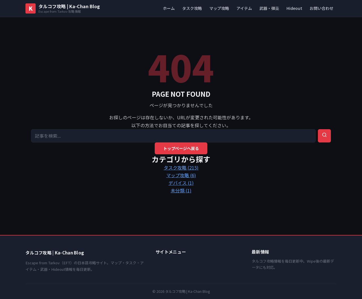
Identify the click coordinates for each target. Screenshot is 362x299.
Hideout (294, 8)
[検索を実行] (324, 135)
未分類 (181, 190)
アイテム (244, 8)
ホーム (169, 8)
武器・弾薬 (269, 8)
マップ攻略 (219, 8)
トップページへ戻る (181, 148)
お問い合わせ (321, 8)
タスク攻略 (192, 8)
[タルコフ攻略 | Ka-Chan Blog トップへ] (62, 8)
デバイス (181, 182)
